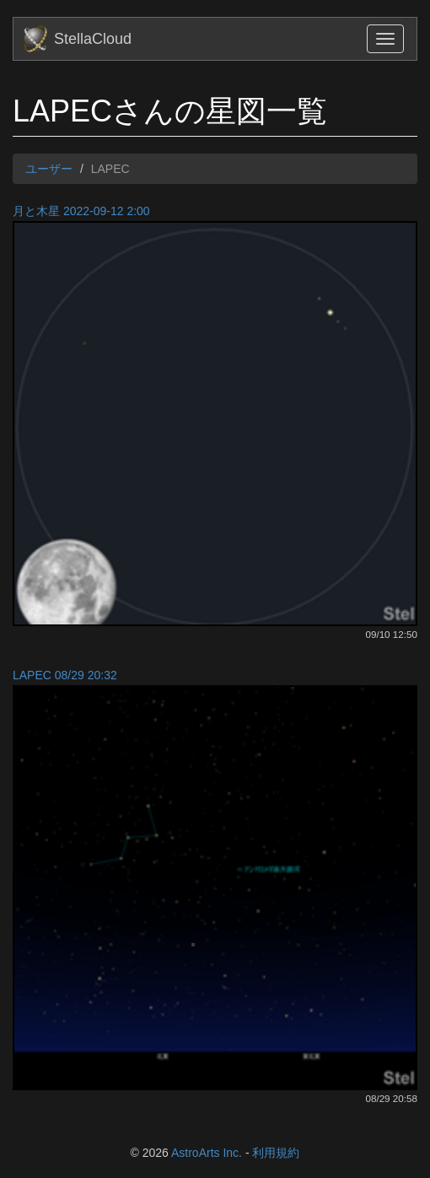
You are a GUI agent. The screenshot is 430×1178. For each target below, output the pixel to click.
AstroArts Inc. (206, 1152)
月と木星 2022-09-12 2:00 (81, 211)
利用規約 (275, 1152)
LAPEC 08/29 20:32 (65, 675)
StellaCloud (93, 38)
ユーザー (49, 169)
